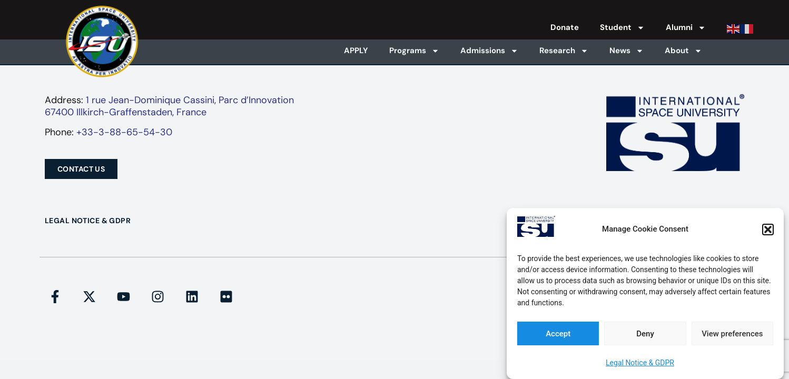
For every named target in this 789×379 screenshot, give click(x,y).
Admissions (489, 51)
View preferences (732, 333)
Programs (414, 51)
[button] (768, 229)
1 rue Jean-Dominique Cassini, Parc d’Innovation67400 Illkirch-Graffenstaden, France (169, 106)
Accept (558, 333)
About (683, 51)
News (626, 51)
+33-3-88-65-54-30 (124, 132)
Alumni (686, 27)
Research (563, 51)
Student (622, 27)
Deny (645, 333)
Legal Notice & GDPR (640, 362)
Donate (564, 27)
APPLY (356, 50)
